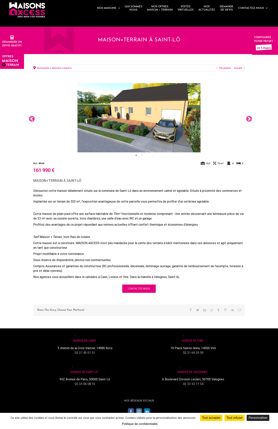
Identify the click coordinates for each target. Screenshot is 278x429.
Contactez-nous (139, 288)
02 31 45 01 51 (85, 353)
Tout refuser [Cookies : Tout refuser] (234, 417)
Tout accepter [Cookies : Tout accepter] (211, 417)
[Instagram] (139, 411)
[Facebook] (131, 411)
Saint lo (67, 68)
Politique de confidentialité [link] (140, 424)
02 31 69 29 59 (193, 353)
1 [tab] (136, 155)
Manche (56, 68)
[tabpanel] (139, 117)
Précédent (225, 68)
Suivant (238, 68)
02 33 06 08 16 (85, 384)
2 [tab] (142, 155)
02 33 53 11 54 (193, 384)
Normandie (43, 68)
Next (248, 118)
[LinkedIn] (147, 411)
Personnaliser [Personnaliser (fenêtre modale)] (258, 417)
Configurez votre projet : (264, 41)
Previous (30, 118)
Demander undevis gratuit (12, 42)
